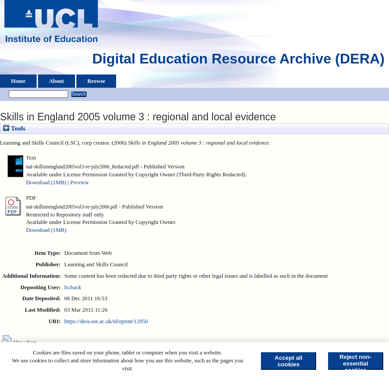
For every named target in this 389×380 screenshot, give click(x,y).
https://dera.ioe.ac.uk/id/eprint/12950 (106, 321)
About (56, 81)
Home (18, 81)
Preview (79, 182)
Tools (14, 128)
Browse (96, 81)
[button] (6, 341)
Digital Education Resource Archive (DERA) (238, 61)
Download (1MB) (46, 182)
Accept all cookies (288, 361)
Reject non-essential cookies (356, 362)
